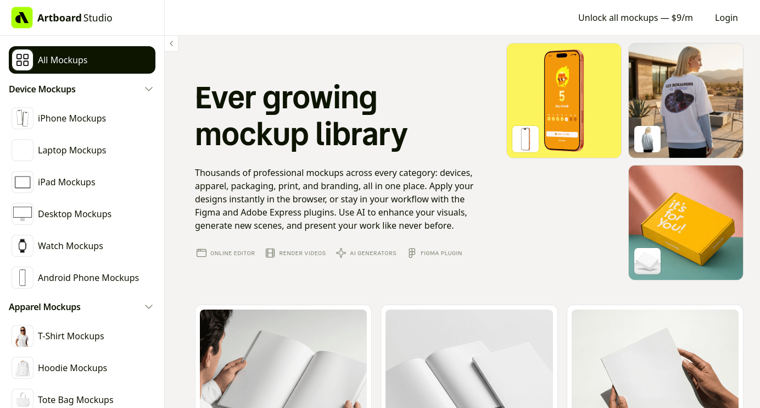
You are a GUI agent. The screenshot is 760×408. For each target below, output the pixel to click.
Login (726, 18)
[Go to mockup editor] (564, 100)
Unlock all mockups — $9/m (635, 18)
